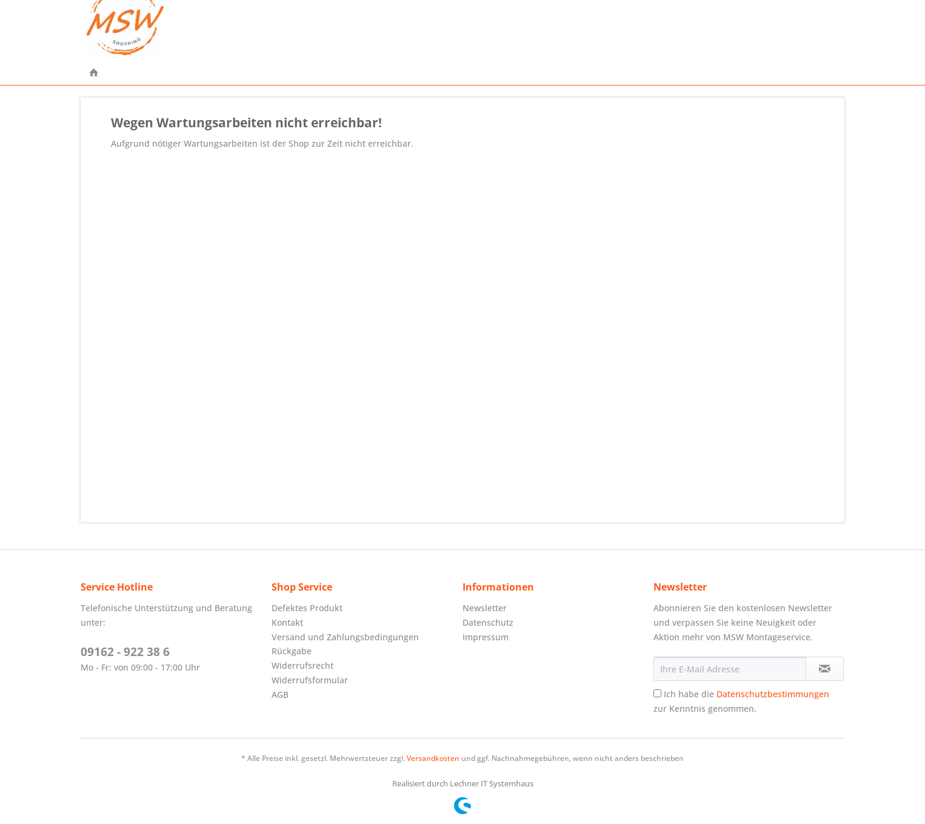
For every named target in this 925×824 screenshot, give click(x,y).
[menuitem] (94, 73)
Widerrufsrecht (302, 665)
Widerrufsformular (310, 680)
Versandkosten (433, 758)
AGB (280, 694)
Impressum (486, 637)
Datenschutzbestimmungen (772, 694)
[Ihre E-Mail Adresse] (729, 669)
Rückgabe (292, 651)
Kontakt (287, 622)
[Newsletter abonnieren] (825, 669)
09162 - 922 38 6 (125, 652)
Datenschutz (488, 622)
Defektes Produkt (307, 608)
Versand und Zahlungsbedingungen (345, 637)
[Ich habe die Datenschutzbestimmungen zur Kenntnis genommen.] (657, 693)
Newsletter (485, 608)
